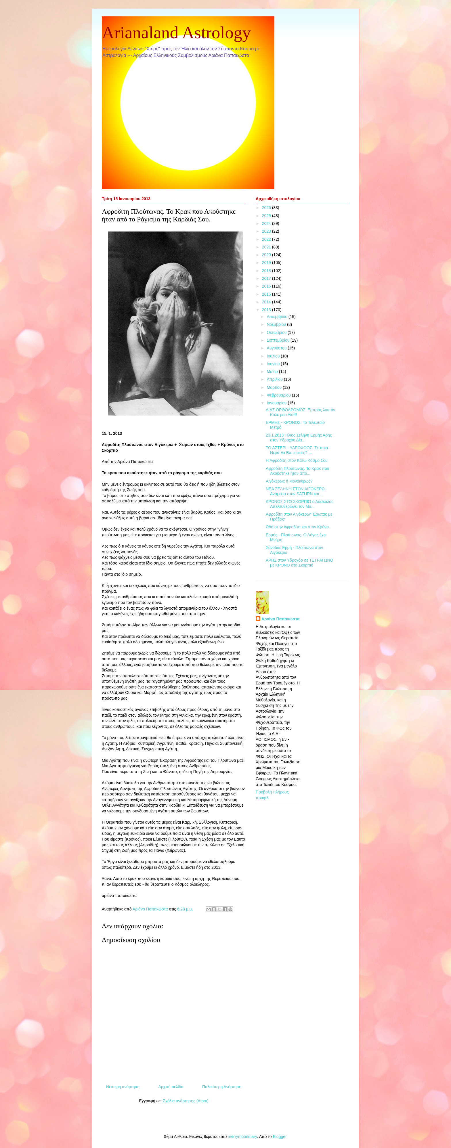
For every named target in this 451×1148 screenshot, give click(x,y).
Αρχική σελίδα (170, 1086)
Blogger (279, 1136)
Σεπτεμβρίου (279, 340)
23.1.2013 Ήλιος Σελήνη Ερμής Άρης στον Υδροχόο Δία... (299, 437)
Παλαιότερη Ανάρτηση (221, 1086)
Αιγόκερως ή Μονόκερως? (289, 481)
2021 (267, 247)
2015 (267, 294)
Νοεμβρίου (277, 324)
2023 (267, 231)
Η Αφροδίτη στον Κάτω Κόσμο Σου (297, 460)
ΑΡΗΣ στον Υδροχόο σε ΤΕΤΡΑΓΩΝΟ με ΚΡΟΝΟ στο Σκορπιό (299, 562)
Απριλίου (275, 379)
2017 (267, 278)
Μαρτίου (275, 387)
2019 (267, 262)
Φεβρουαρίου (279, 395)
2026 (267, 207)
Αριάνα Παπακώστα (280, 619)
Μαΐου (273, 371)
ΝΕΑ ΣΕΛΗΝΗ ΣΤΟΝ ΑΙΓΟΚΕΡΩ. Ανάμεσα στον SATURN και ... (296, 491)
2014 (267, 302)
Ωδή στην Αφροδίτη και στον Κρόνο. (298, 527)
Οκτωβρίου (277, 332)
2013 (267, 309)
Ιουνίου (274, 363)
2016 (267, 286)
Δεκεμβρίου (277, 316)
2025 (267, 215)
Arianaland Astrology (176, 32)
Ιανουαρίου (277, 403)
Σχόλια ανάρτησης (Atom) (186, 1101)
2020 (267, 254)
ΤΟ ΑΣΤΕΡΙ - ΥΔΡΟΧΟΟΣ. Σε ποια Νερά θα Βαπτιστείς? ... (297, 450)
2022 (267, 239)
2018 (267, 270)
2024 (267, 223)
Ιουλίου (274, 356)
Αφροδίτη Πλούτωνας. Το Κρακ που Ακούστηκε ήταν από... (297, 471)
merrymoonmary (242, 1136)
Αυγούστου (277, 348)
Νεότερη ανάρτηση (122, 1086)
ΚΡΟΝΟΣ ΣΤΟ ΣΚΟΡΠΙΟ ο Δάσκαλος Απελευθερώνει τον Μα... (299, 504)
